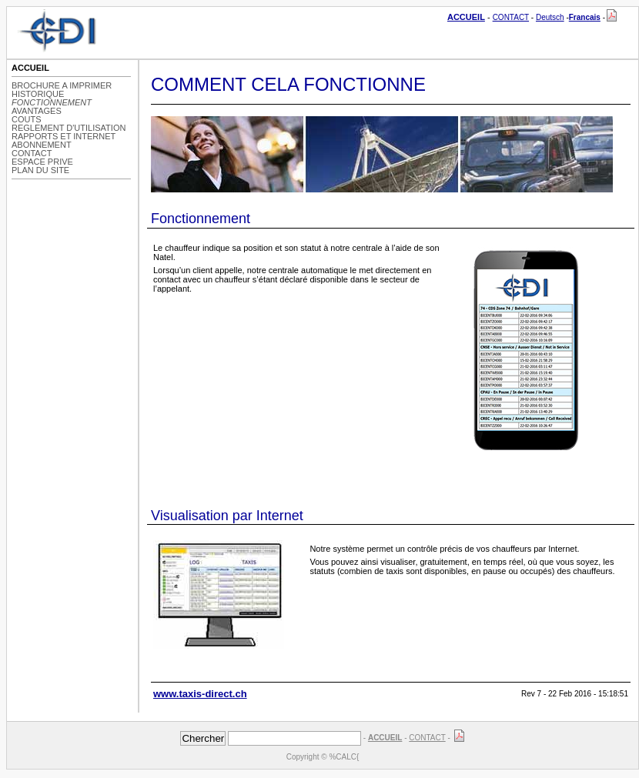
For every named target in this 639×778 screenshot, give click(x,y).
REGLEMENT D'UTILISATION (68, 127)
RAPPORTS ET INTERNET (63, 136)
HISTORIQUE (38, 94)
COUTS (27, 119)
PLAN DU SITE (40, 170)
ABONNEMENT (42, 144)
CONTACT (511, 17)
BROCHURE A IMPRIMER (62, 85)
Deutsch (550, 17)
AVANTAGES (37, 110)
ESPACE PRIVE (42, 161)
